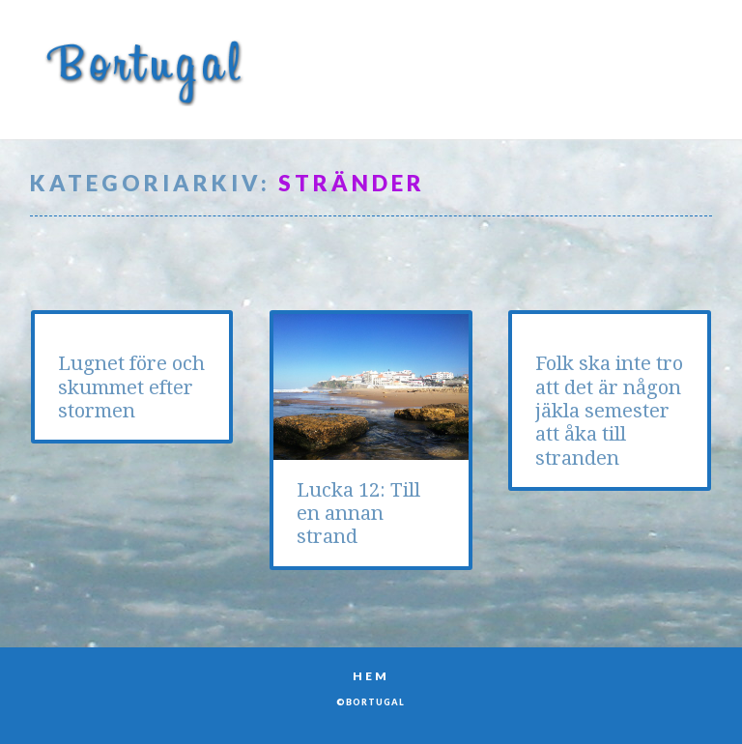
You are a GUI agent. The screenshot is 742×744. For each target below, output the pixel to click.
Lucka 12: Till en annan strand (358, 513)
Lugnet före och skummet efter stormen (131, 387)
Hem (371, 676)
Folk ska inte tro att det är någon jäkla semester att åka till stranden (609, 410)
